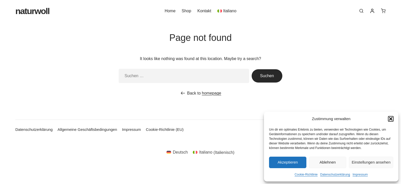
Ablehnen (327, 162)
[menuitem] (226, 11)
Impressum (360, 174)
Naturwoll (32, 12)
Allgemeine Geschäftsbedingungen (87, 129)
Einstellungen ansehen (371, 162)
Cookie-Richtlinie (306, 174)
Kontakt (204, 12)
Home (170, 12)
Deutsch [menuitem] (180, 152)
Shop (186, 12)
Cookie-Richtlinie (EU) (165, 129)
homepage (211, 93)
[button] (390, 118)
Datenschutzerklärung (335, 174)
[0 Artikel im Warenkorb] (383, 11)
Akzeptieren (287, 162)
